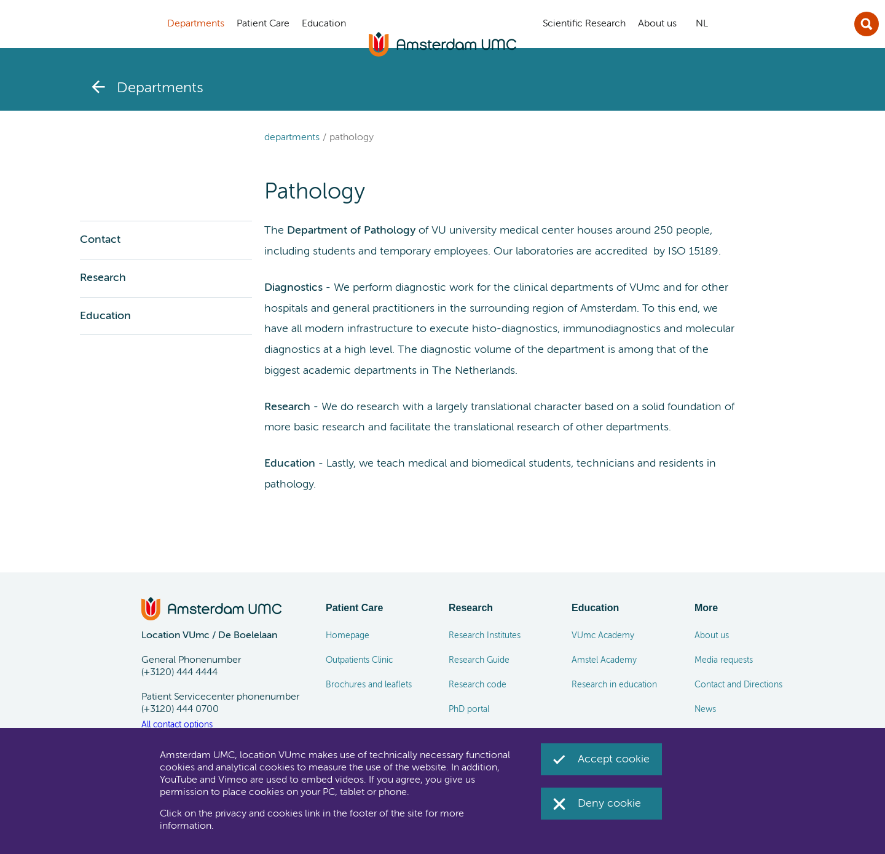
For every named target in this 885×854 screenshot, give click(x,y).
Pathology (351, 138)
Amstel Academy (604, 660)
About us (711, 635)
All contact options (177, 725)
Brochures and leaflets (369, 685)
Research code (477, 685)
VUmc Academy (603, 635)
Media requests (723, 660)
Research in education (614, 685)
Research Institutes (485, 635)
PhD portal (469, 709)
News (705, 709)
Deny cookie (609, 803)
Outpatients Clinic (359, 660)
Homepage (347, 635)
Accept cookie (614, 759)
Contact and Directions (738, 685)
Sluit (866, 24)
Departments (292, 138)
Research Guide (479, 660)
